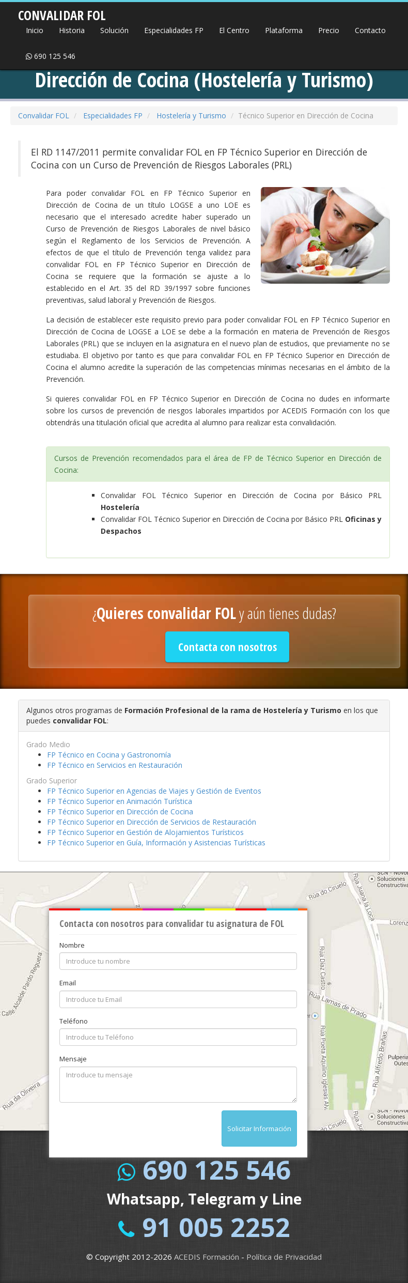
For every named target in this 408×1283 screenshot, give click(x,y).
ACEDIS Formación (206, 1256)
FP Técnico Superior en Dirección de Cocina (120, 811)
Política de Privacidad (284, 1256)
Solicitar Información (259, 1128)
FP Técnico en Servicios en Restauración (114, 765)
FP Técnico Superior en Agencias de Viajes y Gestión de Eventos (154, 791)
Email (67, 982)
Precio (328, 30)
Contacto (370, 30)
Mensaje (73, 1058)
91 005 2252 (216, 1227)
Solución (114, 30)
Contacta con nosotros (227, 647)
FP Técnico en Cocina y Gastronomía (109, 755)
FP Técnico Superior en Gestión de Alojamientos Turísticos (145, 832)
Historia (72, 30)
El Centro (234, 30)
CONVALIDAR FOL (62, 12)
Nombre (72, 945)
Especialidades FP (173, 30)
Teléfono (73, 1021)
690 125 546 (50, 56)
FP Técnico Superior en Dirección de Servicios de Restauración (151, 822)
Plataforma (284, 30)
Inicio (34, 30)
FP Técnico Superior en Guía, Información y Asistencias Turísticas (156, 842)
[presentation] (137, 1130)
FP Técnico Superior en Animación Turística (119, 801)
